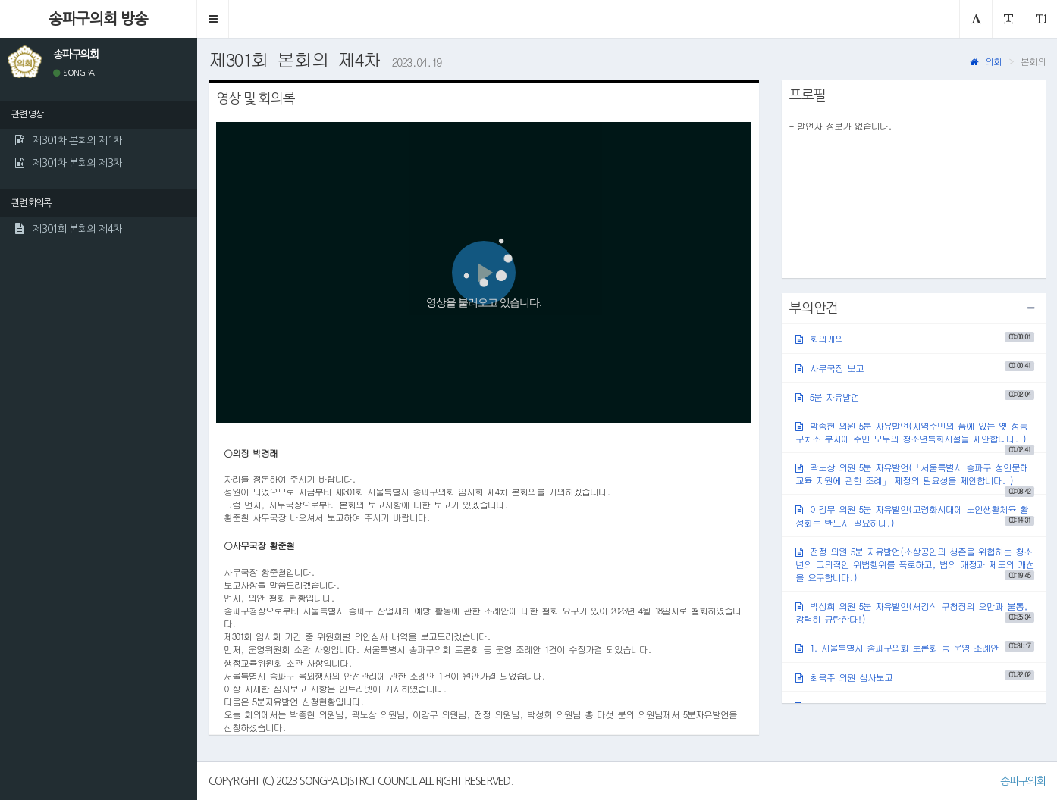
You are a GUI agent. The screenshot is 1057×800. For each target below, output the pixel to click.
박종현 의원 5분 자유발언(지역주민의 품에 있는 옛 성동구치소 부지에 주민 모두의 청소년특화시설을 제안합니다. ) (914, 435)
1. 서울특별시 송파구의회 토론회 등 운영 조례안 (914, 647)
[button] (213, 19)
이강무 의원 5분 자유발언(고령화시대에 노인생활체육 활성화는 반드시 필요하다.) (914, 515)
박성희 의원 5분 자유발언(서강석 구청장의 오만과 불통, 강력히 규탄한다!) (914, 612)
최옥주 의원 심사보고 (914, 676)
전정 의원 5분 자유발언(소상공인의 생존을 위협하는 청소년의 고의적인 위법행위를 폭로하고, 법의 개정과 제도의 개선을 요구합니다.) (914, 564)
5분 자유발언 (914, 395)
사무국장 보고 (914, 367)
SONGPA (73, 73)
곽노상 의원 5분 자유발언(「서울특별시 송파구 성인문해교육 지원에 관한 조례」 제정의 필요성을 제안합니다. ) (914, 477)
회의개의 (914, 338)
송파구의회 (1023, 781)
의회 (986, 61)
